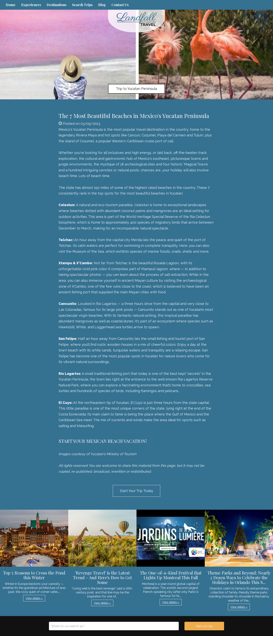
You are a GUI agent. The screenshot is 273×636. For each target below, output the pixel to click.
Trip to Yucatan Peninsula (136, 89)
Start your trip (204, 626)
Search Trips (82, 4)
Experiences (31, 4)
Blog (102, 4)
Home (11, 4)
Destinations (56, 4)
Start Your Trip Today (136, 491)
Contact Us (120, 4)
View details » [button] (34, 598)
